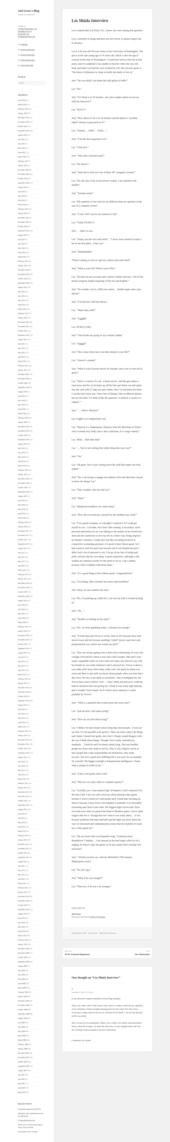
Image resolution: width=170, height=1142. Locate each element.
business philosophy (28, 55)
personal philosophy (28, 50)
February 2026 (23, 109)
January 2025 (22, 165)
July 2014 (21, 709)
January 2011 (22, 892)
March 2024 (22, 205)
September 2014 (23, 701)
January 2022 (22, 318)
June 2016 (21, 609)
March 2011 (22, 883)
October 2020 (22, 383)
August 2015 (22, 653)
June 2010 (21, 922)
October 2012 (22, 801)
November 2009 (23, 953)
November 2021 (23, 326)
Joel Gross (94, 933)
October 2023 (22, 226)
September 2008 (23, 1014)
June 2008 (21, 1027)
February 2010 (23, 940)
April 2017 (21, 566)
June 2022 (21, 296)
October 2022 (22, 279)
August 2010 (22, 914)
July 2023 (21, 239)
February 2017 (23, 574)
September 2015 (23, 648)
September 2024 (23, 183)
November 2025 (23, 122)
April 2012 (21, 827)
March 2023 (22, 257)
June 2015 (21, 661)
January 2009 (22, 996)
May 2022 (21, 300)
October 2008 (22, 1009)
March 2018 (22, 518)
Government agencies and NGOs (29, 1109)
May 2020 (21, 405)
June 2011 (21, 870)
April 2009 (21, 983)
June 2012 (21, 818)
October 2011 (22, 853)
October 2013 (22, 748)
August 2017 (22, 548)
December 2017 (23, 531)
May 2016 (21, 614)
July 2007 (21, 1075)
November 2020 (23, 379)
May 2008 (21, 1031)
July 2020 (21, 396)
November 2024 (23, 174)
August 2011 (22, 862)
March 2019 (22, 466)
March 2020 (22, 413)
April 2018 (21, 513)
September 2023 (23, 231)
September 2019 (23, 440)
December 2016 (23, 583)
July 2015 (21, 657)
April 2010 (21, 931)
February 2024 (23, 209)
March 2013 (22, 779)
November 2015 (23, 640)
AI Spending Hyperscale (26, 1120)
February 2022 (23, 313)
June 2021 (21, 348)
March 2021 (22, 361)
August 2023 (22, 235)
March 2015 (22, 674)
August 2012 (22, 809)
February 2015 (23, 679)
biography (24, 44)
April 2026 (21, 100)
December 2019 (23, 426)
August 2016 (22, 601)
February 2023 (23, 261)
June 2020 (21, 400)
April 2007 (21, 1088)
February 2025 (23, 161)
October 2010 (22, 905)
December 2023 (23, 218)
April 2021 (21, 357)
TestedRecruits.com (25, 31)
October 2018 (22, 487)
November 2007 (23, 1057)
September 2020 (23, 387)
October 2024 (22, 178)
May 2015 (21, 666)
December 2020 (23, 374)
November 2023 (23, 222)
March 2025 (22, 157)
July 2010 (21, 918)
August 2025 (22, 135)
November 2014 (23, 692)
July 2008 (21, 1023)
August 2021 (22, 339)
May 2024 (21, 200)
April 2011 (21, 879)
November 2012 (23, 796)
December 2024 (23, 170)
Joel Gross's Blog (28, 10)
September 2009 (23, 962)
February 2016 (23, 627)
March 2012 (22, 831)
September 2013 (23, 753)
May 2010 (21, 927)
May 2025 (21, 148)
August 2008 (22, 1018)
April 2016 (21, 618)
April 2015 (21, 670)
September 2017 (23, 544)
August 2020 (22, 392)
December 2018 (23, 479)
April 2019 (21, 461)
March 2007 (22, 1092)
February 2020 (23, 418)
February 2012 (23, 835)
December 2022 (23, 270)
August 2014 (22, 705)
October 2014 (22, 696)
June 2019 (21, 453)
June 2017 (21, 557)
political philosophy (28, 60)
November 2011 (23, 849)
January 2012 (22, 840)
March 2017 (22, 570)
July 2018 (21, 500)
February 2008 (23, 1044)
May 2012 (21, 822)
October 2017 (22, 540)
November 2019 (23, 431)
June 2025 (21, 144)
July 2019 (21, 448)
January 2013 (22, 788)
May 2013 (21, 770)
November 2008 (23, 1005)
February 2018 (23, 522)
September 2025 (23, 131)
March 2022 (22, 309)
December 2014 (23, 688)
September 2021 (23, 335)
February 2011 (23, 888)
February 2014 (23, 731)
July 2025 (21, 139)
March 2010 (22, 936)
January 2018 (22, 527)
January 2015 (22, 683)
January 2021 (22, 370)
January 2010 (22, 944)
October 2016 (22, 592)
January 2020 (22, 422)
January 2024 (22, 213)
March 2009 (22, 988)
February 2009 (23, 992)
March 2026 (22, 105)
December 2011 (23, 844)
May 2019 (21, 457)
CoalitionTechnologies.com (27, 29)
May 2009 (21, 979)
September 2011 (23, 857)
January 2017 (22, 579)
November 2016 (23, 587)
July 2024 (21, 192)
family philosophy (27, 65)
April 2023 (21, 252)
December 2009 (23, 949)
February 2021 (23, 366)
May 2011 (21, 875)
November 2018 (23, 483)
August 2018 (22, 496)
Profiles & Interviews (108, 933)
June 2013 (21, 766)
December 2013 (23, 740)
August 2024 (22, 187)
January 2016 (22, 631)
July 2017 (21, 553)
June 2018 (21, 505)
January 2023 (22, 265)
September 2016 (23, 596)
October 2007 (22, 1062)
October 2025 (22, 126)
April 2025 (21, 152)
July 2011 (21, 866)
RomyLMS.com (23, 34)
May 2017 (21, 561)
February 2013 (23, 783)
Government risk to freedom (28, 1132)
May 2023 (21, 248)
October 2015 (22, 644)
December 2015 (23, 635)
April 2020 (21, 409)
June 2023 (21, 244)
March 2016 (22, 622)
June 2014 (21, 714)
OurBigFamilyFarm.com (26, 37)
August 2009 (22, 966)
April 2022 (21, 305)
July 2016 (21, 605)
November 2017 (23, 535)
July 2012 (21, 814)
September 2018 (23, 492)
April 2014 (21, 722)
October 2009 (22, 957)
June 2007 (21, 1079)
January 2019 (22, 474)
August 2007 (22, 1070)
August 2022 (22, 287)
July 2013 (21, 761)
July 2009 (21, 970)
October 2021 (22, 331)
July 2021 (21, 344)
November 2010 (23, 901)
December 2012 (23, 792)
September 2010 (23, 909)
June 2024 (21, 196)
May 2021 (21, 353)
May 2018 (21, 509)
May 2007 (21, 1083)
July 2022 (21, 292)
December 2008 (23, 1001)
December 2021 (23, 322)
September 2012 (23, 805)
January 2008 (22, 1049)
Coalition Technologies (97, 917)
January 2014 (22, 735)
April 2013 (21, 775)
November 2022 (23, 274)
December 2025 (23, 118)
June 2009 (21, 975)
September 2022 (23, 283)
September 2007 (23, 1066)
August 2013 (22, 757)
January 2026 (22, 113)
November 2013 (23, 744)
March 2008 (22, 1040)
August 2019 (22, 444)
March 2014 (22, 727)
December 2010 (23, 896)
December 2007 (23, 1053)
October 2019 (22, 435)
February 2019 (23, 470)
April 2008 (21, 1036)
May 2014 (21, 718)
